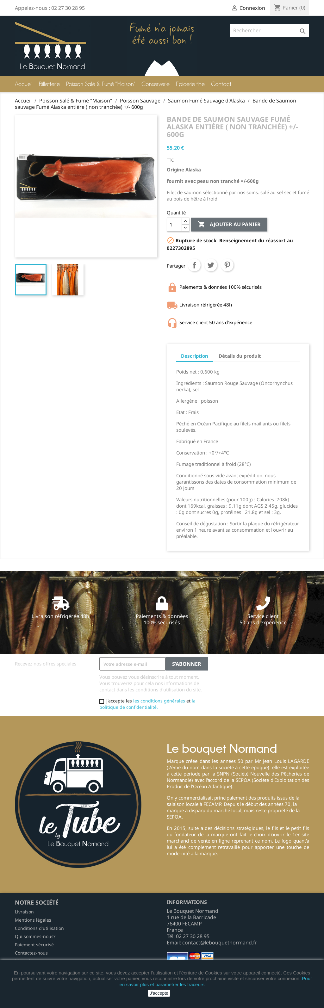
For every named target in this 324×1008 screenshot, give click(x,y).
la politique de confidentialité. (147, 704)
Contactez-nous (31, 953)
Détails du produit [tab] (240, 356)
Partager (194, 265)
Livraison (24, 912)
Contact (221, 84)
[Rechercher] (269, 30)
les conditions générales (159, 701)
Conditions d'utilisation (39, 928)
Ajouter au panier (229, 224)
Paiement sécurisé (34, 945)
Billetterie (49, 84)
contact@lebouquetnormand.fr (219, 942)
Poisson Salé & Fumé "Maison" (100, 84)
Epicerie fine (190, 84)
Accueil (24, 84)
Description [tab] (194, 356)
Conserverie (155, 84)
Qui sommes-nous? (35, 936)
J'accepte (159, 993)
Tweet (210, 265)
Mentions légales (33, 920)
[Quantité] (174, 225)
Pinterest (227, 265)
